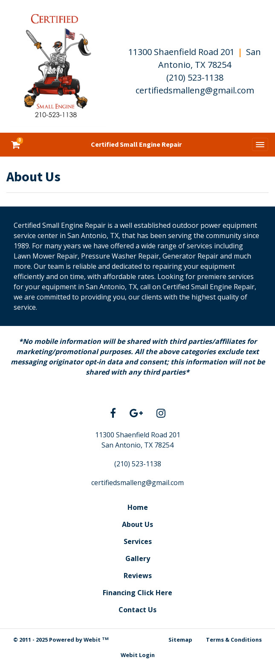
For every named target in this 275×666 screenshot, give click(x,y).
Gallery (137, 558)
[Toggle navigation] (260, 144)
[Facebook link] (113, 413)
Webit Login (138, 655)
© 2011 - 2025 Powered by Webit (61, 640)
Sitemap (180, 639)
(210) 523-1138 (194, 77)
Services (138, 541)
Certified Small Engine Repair (136, 144)
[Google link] (136, 413)
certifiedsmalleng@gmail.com (195, 90)
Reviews (138, 575)
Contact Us (137, 609)
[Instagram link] (161, 413)
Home (137, 507)
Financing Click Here (137, 592)
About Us (137, 524)
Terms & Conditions (234, 639)
